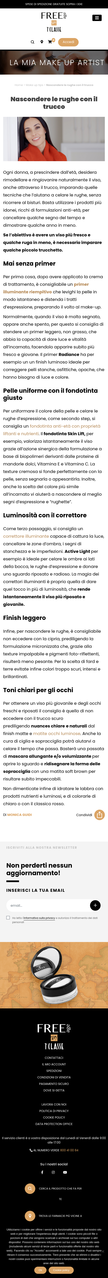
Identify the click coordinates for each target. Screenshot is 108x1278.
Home (19, 85)
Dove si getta (54, 1090)
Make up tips (34, 85)
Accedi (68, 42)
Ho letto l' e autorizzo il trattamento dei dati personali (55, 920)
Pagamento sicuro (54, 1084)
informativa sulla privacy (39, 918)
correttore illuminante (26, 536)
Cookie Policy (54, 1117)
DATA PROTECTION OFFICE (54, 1124)
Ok (40, 1270)
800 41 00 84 (69, 1150)
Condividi (84, 815)
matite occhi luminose (56, 733)
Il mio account (54, 1064)
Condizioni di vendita (54, 1077)
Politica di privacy (54, 1111)
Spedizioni (54, 1071)
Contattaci (54, 1058)
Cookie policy (61, 1270)
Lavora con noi (54, 1104)
